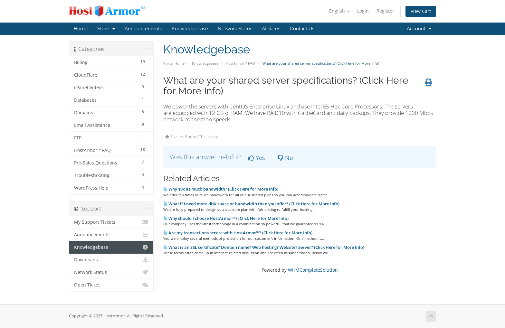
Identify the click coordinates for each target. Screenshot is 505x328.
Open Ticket (111, 285)
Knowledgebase (190, 29)
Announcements (143, 29)
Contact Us (302, 29)
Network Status (235, 29)
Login (363, 11)
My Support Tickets (111, 222)
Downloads (111, 260)
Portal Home (174, 63)
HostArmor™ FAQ (240, 63)
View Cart (421, 11)
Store (106, 29)
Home (81, 29)
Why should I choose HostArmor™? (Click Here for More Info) (226, 218)
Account (419, 29)
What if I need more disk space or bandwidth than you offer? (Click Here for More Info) (251, 204)
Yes (256, 158)
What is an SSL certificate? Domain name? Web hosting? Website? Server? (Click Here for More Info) (263, 247)
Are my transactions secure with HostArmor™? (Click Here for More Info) (237, 233)
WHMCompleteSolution (313, 270)
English (339, 11)
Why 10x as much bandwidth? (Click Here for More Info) (220, 189)
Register (385, 11)
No (285, 158)
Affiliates (271, 29)
